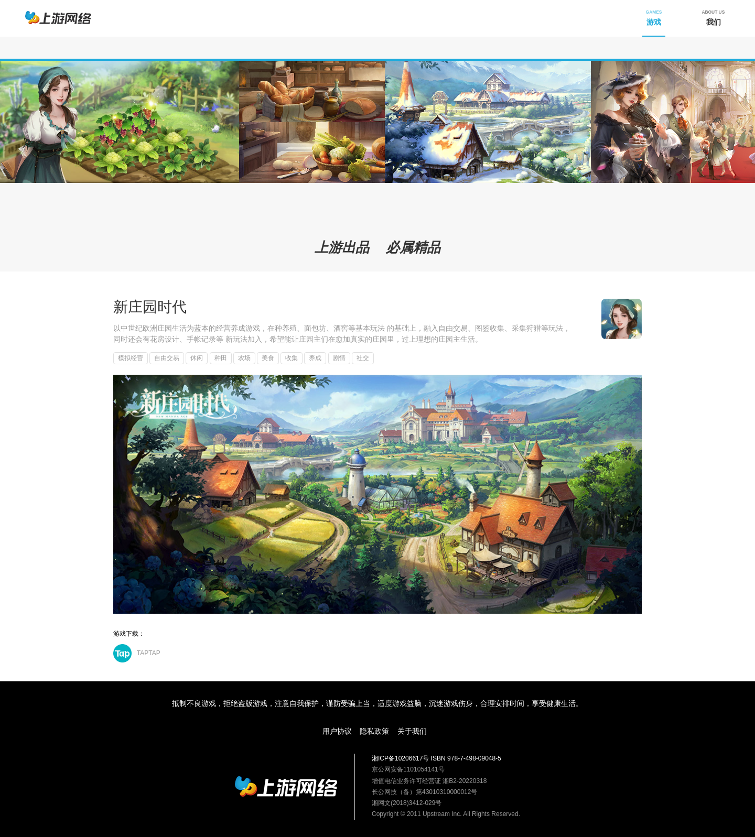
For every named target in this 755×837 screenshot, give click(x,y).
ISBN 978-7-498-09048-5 (466, 758)
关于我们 (412, 731)
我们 (713, 17)
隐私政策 (374, 731)
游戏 (654, 17)
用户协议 (337, 731)
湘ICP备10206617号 (400, 758)
